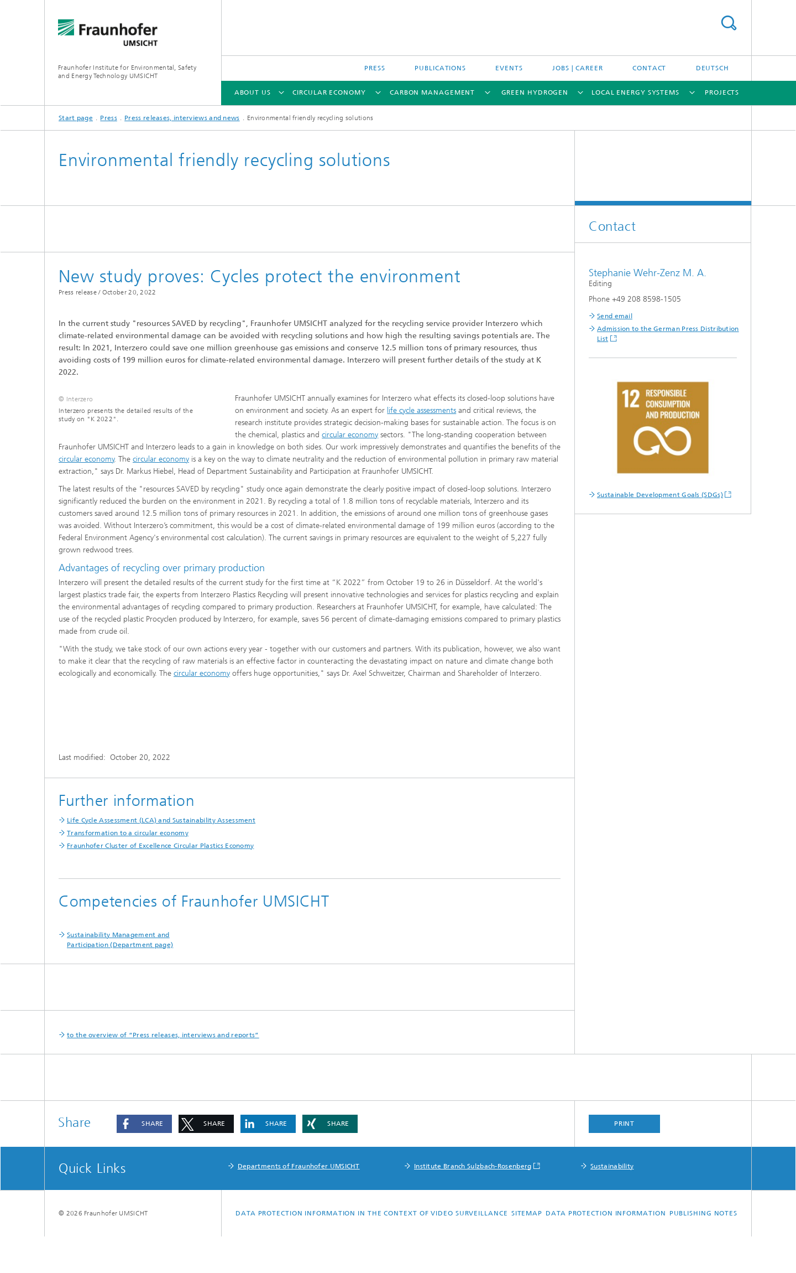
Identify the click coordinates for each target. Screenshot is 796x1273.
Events (508, 68)
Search (728, 23)
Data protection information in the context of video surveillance (371, 1250)
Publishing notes (703, 1250)
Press (374, 68)
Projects (722, 92)
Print (624, 1160)
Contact (649, 68)
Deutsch (712, 68)
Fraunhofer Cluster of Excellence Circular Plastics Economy (160, 882)
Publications (440, 68)
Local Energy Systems (635, 92)
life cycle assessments (421, 410)
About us (252, 92)
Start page (76, 118)
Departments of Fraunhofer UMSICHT (299, 1203)
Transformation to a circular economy (127, 869)
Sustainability (611, 1203)
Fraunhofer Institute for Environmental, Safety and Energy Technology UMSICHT (127, 72)
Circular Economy (328, 92)
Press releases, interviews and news (182, 118)
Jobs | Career (577, 68)
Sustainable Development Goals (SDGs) (660, 495)
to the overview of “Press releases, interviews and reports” (163, 1071)
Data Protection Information (606, 1250)
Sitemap (526, 1250)
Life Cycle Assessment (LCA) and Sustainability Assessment (161, 857)
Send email (614, 316)
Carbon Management (432, 92)
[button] (144, 1160)
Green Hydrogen (535, 92)
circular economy (350, 434)
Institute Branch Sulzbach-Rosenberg (473, 1203)
